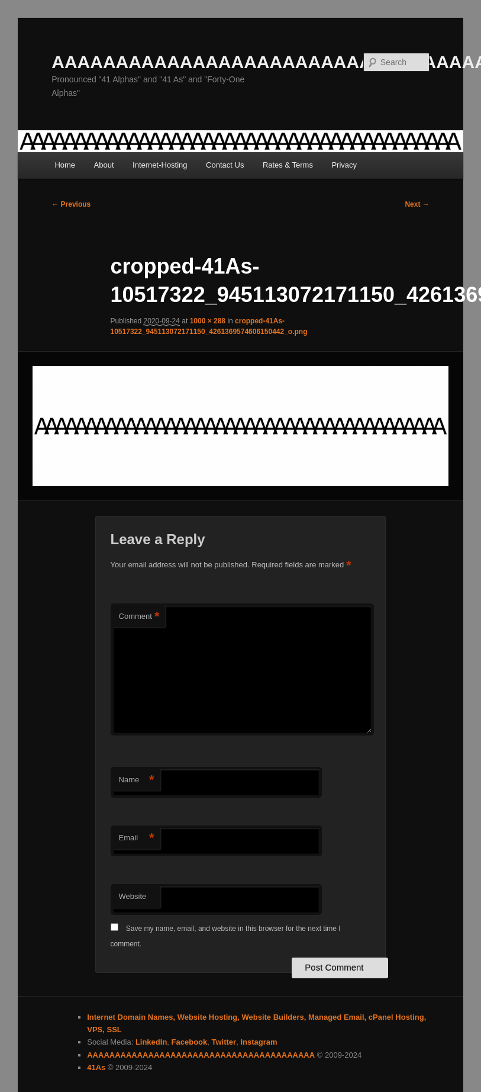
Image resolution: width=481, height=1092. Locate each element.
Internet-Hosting (160, 164)
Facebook (190, 1042)
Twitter (223, 1042)
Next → (417, 204)
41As (96, 1067)
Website (133, 896)
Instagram (258, 1042)
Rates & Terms (288, 164)
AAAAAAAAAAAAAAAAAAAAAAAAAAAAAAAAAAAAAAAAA (201, 1055)
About (104, 164)
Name (136, 780)
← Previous (71, 204)
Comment (139, 616)
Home (64, 164)
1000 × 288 (207, 321)
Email (136, 838)
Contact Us (225, 164)
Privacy (344, 164)
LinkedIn (151, 1042)
